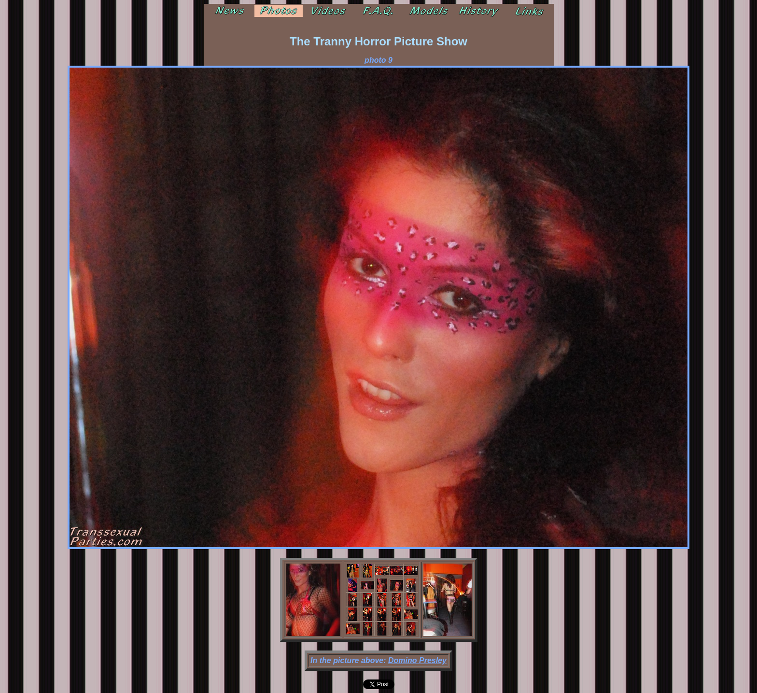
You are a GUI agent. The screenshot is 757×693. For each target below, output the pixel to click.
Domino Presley (417, 660)
